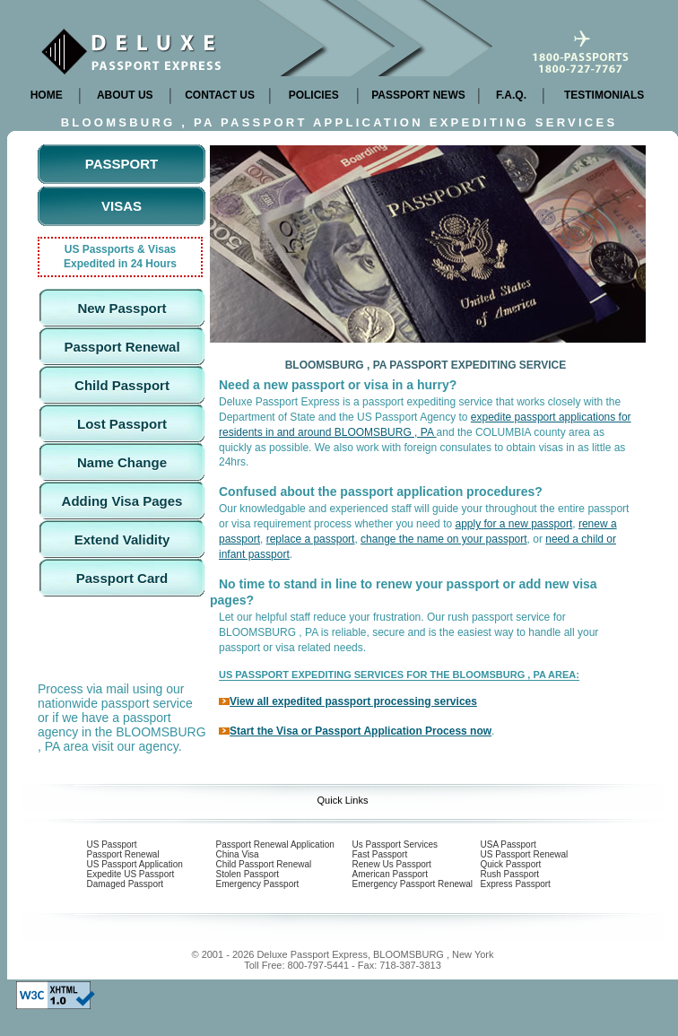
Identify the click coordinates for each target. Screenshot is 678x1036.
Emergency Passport (258, 884)
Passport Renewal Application (275, 844)
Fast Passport (380, 854)
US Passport (112, 844)
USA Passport (508, 844)
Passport (121, 163)
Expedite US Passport (131, 874)
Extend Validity (122, 539)
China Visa (237, 854)
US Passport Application (135, 864)
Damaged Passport (125, 884)
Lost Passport (122, 423)
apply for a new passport (513, 524)
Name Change (122, 462)
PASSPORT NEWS (418, 95)
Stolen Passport (248, 874)
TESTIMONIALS (604, 95)
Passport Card (122, 578)
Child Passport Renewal (264, 864)
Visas (121, 205)
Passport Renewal (121, 346)
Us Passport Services (395, 844)
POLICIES (314, 95)
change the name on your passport (443, 539)
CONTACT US (220, 95)
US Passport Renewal (525, 854)
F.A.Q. (511, 95)
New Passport (121, 308)
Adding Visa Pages (122, 501)
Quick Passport (511, 864)
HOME (46, 95)
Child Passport (122, 385)
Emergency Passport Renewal (413, 884)
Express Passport (516, 884)
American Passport (390, 874)
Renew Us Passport (391, 864)
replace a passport (310, 539)
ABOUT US (125, 95)
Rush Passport (510, 874)
